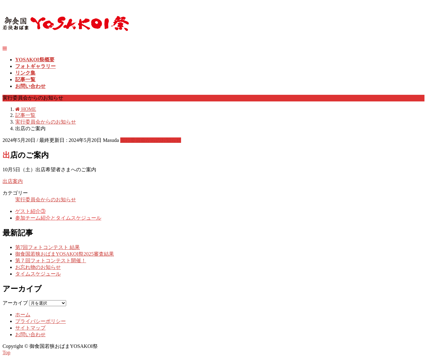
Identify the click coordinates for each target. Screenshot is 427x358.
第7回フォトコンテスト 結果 (47, 247)
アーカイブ (15, 303)
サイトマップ (30, 328)
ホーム (22, 314)
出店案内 (13, 181)
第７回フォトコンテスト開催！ (50, 260)
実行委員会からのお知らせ (150, 140)
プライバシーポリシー (40, 321)
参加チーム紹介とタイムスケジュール (58, 218)
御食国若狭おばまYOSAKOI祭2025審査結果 (64, 254)
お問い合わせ (30, 334)
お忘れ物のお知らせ (38, 267)
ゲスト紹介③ (30, 211)
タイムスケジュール (38, 273)
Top (6, 352)
